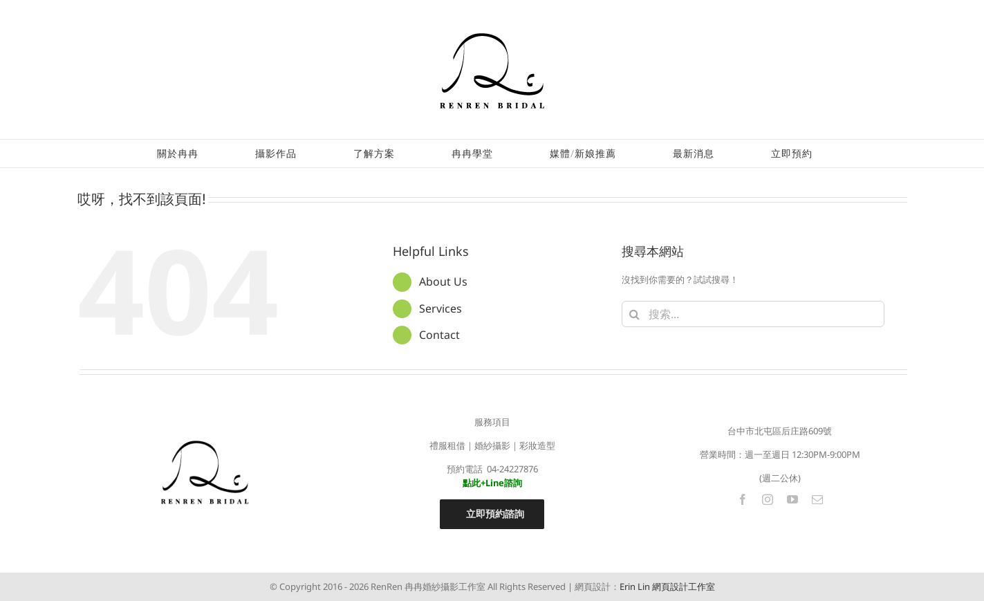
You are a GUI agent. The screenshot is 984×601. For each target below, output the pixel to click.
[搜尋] (635, 314)
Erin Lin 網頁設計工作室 (667, 586)
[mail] (817, 499)
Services (440, 308)
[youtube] (792, 499)
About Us (443, 281)
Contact (439, 334)
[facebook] (742, 499)
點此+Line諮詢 (492, 483)
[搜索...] (753, 314)
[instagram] (767, 499)
